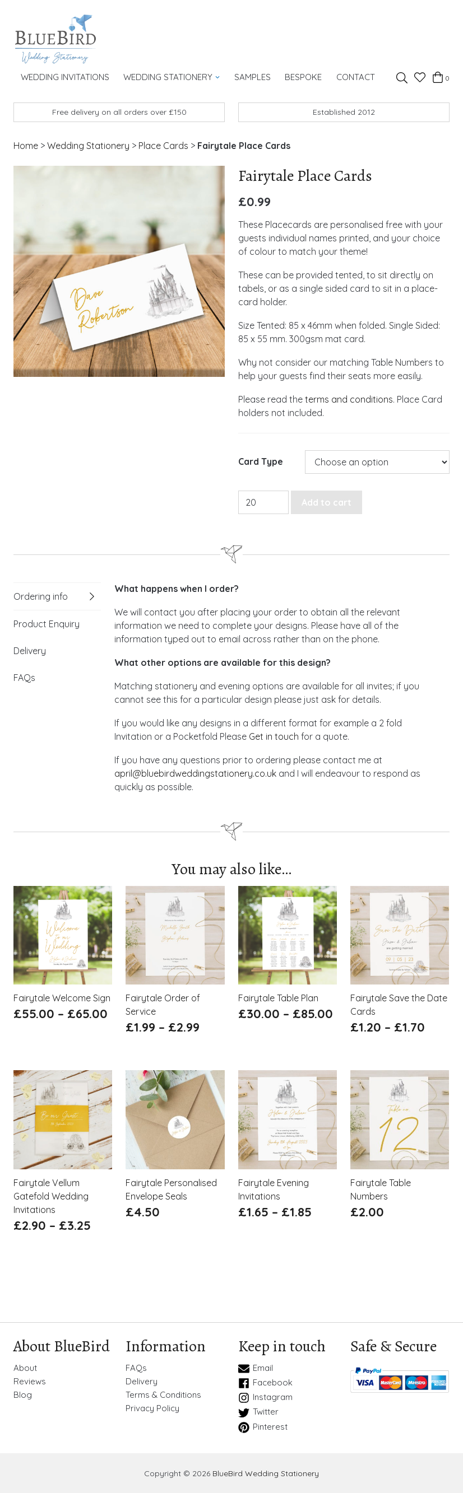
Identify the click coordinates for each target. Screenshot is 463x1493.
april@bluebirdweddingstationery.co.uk (195, 772)
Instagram (265, 1397)
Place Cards (163, 145)
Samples (250, 76)
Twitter (258, 1412)
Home (25, 145)
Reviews (29, 1381)
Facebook (265, 1382)
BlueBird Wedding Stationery (265, 1473)
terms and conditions (349, 398)
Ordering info (40, 595)
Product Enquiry (46, 623)
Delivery (29, 650)
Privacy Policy (152, 1408)
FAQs (24, 677)
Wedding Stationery (170, 76)
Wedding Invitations (64, 76)
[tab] (57, 596)
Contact (351, 76)
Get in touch (274, 735)
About (25, 1368)
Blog (22, 1394)
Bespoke (300, 76)
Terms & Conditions (163, 1394)
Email (255, 1368)
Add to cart (326, 501)
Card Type (260, 461)
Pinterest (263, 1427)
